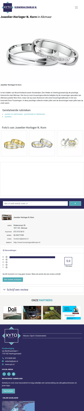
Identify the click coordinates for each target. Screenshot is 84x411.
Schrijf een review (15, 289)
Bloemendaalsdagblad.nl (26, 7)
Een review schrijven (13, 279)
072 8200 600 (10, 358)
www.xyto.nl (9, 364)
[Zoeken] (75, 203)
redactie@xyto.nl (11, 361)
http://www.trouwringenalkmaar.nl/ (27, 242)
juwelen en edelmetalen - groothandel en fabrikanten (25, 114)
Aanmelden (8, 391)
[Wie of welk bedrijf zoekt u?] (35, 203)
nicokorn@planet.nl (21, 239)
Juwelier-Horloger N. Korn (24, 217)
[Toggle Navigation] (76, 7)
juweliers (8, 117)
